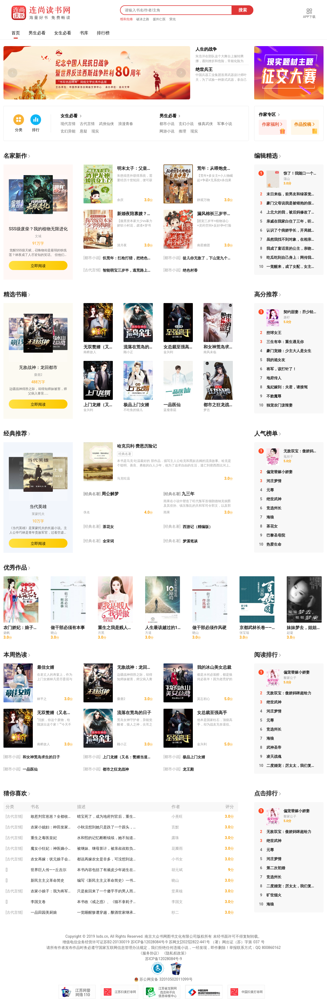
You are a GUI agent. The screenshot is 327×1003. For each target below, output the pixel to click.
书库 (84, 32)
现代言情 (68, 124)
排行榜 (103, 32)
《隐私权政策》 (175, 953)
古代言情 (87, 124)
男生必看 (37, 32)
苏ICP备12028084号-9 (149, 942)
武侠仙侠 (106, 124)
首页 (15, 32)
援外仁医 (160, 19)
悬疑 (83, 131)
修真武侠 (205, 124)
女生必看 (62, 32)
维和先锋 (127, 19)
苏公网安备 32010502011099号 (166, 979)
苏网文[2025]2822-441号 (189, 942)
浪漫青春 (125, 124)
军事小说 (224, 124)
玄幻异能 (68, 131)
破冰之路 (143, 19)
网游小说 (166, 131)
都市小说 (166, 124)
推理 (182, 131)
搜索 (242, 10)
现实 (95, 131)
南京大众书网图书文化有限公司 (171, 936)
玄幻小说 (186, 124)
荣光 (172, 19)
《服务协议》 (150, 953)
